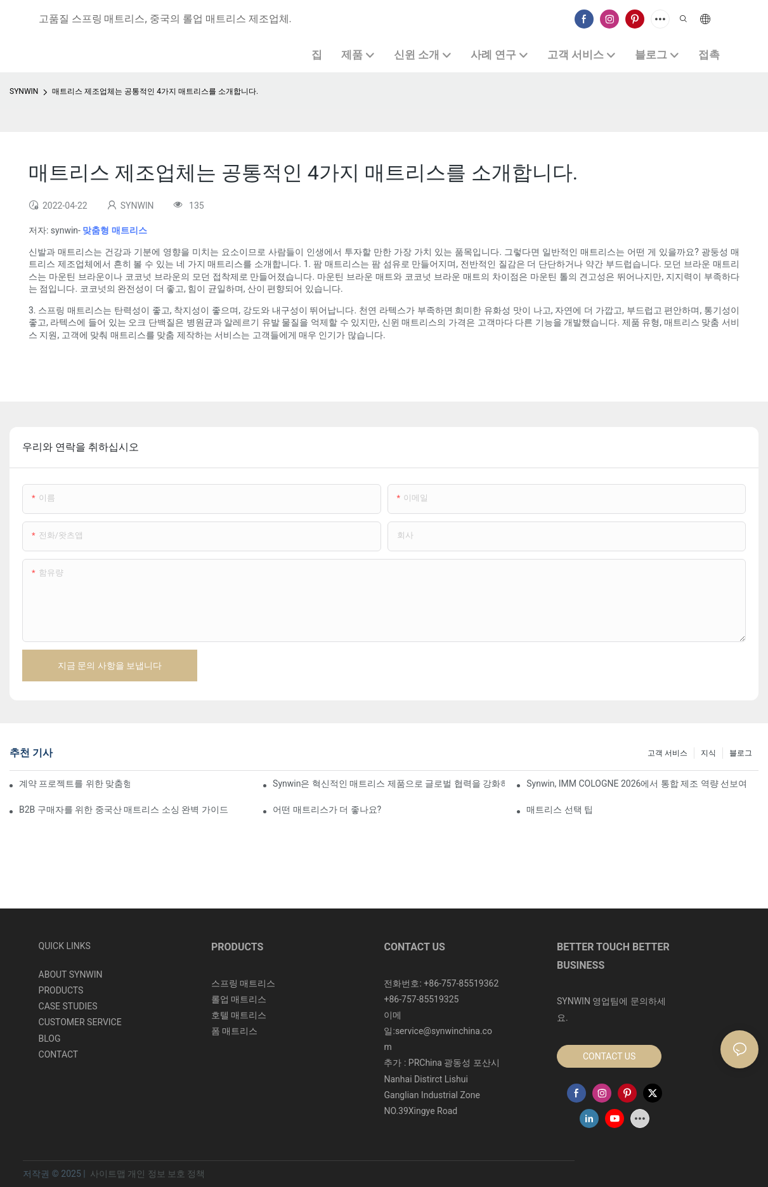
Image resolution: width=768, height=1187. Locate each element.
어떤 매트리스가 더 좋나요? (327, 809)
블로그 (740, 753)
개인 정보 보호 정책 (166, 1174)
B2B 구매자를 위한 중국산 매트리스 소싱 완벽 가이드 (123, 809)
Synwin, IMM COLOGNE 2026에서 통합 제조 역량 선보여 (636, 783)
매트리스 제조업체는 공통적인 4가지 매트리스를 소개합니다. (155, 91)
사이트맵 (107, 1174)
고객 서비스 (667, 753)
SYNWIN (24, 91)
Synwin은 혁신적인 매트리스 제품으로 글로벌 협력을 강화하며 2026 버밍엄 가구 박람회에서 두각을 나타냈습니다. (389, 783)
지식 (708, 753)
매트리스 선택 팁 (559, 809)
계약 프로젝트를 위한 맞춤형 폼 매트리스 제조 (74, 783)
